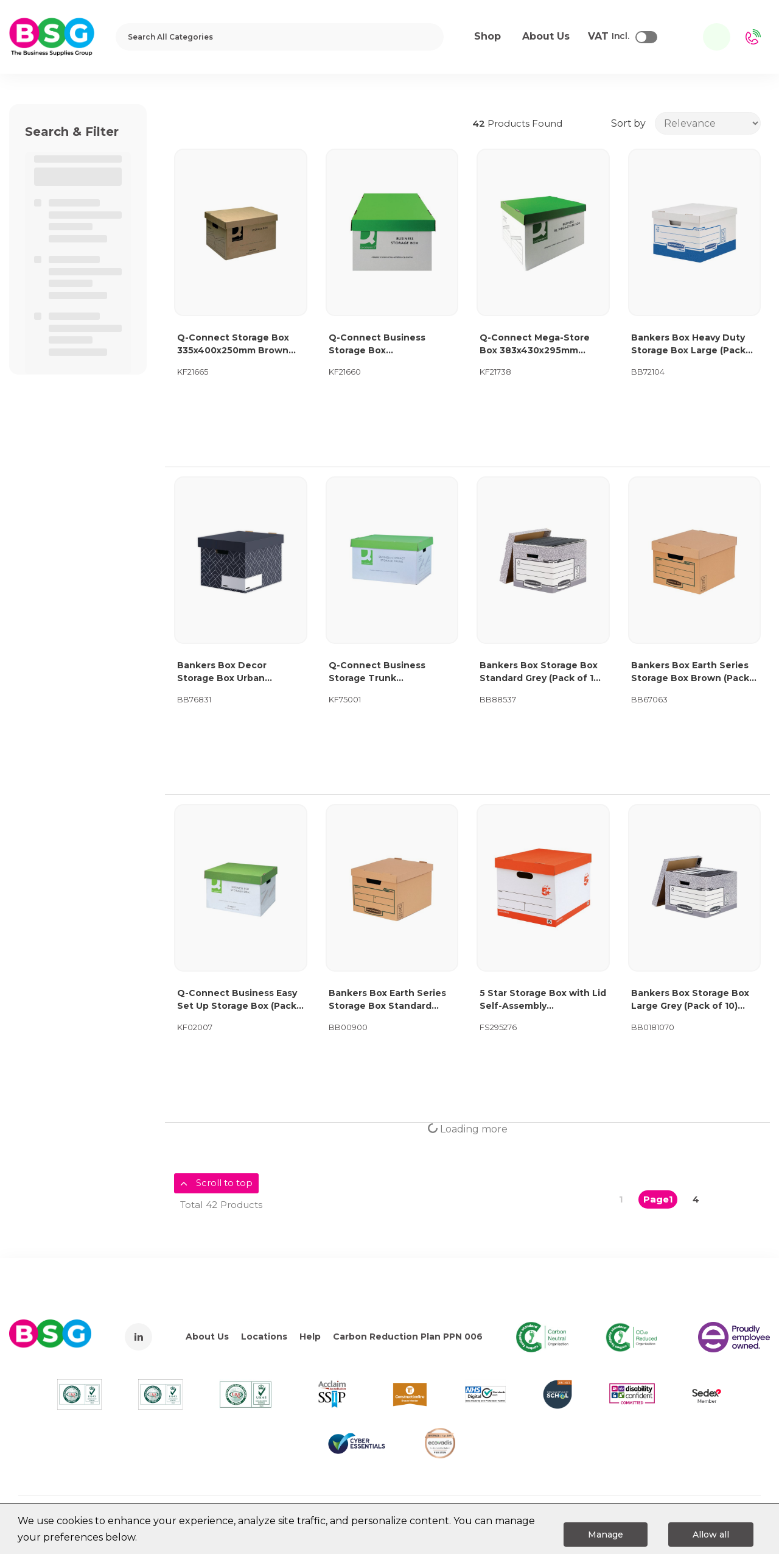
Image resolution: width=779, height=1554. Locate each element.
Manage (605, 1534)
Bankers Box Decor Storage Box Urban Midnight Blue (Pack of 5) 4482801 (235, 672)
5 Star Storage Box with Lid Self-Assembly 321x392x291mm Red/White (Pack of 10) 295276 (543, 999)
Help (310, 1336)
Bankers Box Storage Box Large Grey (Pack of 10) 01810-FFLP (690, 999)
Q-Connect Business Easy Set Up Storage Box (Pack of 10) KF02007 (237, 999)
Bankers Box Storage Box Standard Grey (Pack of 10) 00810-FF (541, 672)
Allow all (711, 1534)
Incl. (608, 36)
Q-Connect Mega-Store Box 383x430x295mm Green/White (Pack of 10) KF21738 (538, 344)
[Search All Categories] (280, 37)
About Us (207, 1336)
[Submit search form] (426, 36)
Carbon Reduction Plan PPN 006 (408, 1336)
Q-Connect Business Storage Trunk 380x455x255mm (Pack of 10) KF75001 (388, 672)
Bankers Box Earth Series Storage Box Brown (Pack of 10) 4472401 (690, 672)
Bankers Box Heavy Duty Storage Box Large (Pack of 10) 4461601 (688, 344)
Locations (264, 1336)
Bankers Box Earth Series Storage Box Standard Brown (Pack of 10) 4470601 (387, 999)
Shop (487, 36)
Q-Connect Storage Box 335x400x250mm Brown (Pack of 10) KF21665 (233, 344)
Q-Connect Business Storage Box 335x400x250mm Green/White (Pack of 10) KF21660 (387, 344)
